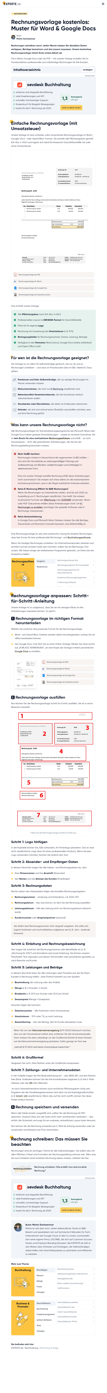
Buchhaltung (23, 1270)
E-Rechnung (57, 389)
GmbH (19, 1096)
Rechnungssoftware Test (76, 560)
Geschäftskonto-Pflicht (76, 1321)
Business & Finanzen (22, 1305)
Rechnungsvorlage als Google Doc (30, 288)
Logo (41, 325)
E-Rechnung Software (76, 582)
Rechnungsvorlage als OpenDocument (32, 294)
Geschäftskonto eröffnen (76, 1302)
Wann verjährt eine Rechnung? (76, 1283)
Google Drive (21, 651)
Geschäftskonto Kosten (76, 1316)
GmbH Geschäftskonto (76, 1312)
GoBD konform (76, 1288)
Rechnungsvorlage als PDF (27, 274)
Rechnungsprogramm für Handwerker (76, 565)
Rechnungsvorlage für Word (27, 281)
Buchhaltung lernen (76, 1269)
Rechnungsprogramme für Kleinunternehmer (76, 571)
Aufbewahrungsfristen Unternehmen (76, 1274)
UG (25, 1096)
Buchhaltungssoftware (79, 537)
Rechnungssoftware (59, 438)
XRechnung (49, 500)
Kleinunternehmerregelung (45, 1030)
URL (31, 1083)
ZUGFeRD (66, 500)
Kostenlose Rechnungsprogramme (76, 577)
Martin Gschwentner (43, 1224)
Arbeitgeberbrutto (76, 1278)
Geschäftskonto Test (76, 1307)
